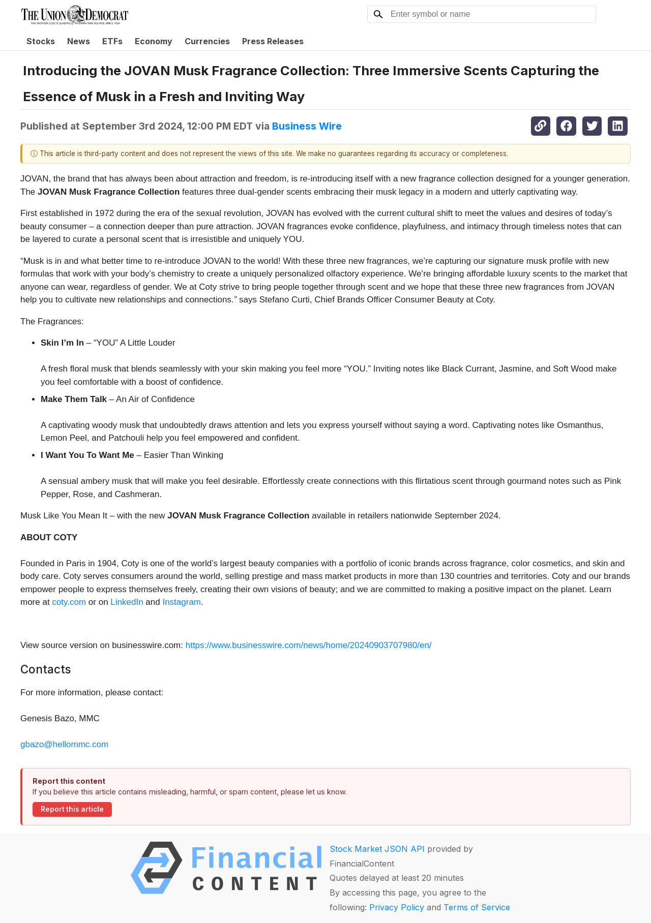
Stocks (40, 41)
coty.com (70, 602)
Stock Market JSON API (377, 849)
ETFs (112, 41)
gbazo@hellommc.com (64, 744)
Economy (153, 41)
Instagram (181, 602)
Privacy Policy (396, 907)
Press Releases (273, 41)
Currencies (207, 41)
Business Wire (307, 126)
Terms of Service (476, 907)
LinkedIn (127, 602)
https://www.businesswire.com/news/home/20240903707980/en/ (309, 645)
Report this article (72, 809)
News (78, 41)
